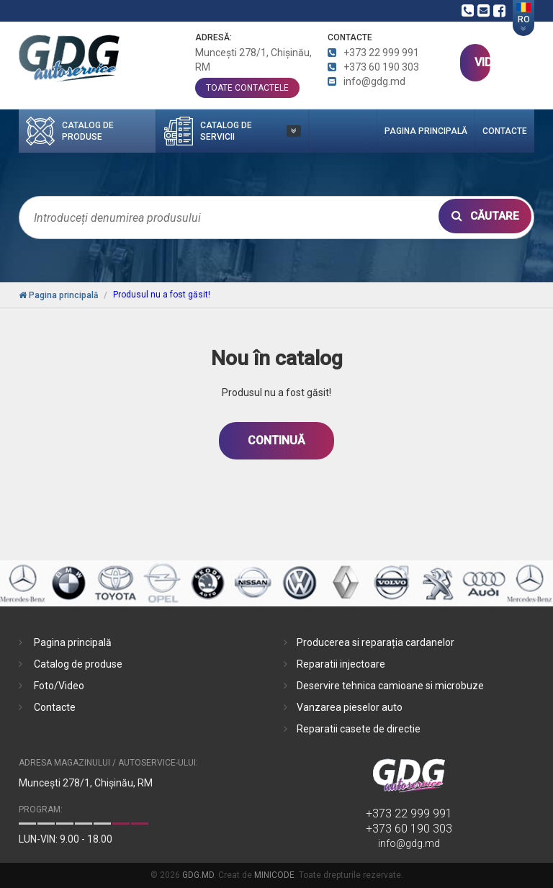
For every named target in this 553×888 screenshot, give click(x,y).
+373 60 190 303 (409, 828)
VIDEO (482, 62)
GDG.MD (198, 875)
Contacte (504, 131)
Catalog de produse (78, 664)
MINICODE (274, 875)
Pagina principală (426, 131)
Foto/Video (59, 685)
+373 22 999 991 (409, 813)
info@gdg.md (409, 843)
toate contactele (247, 88)
